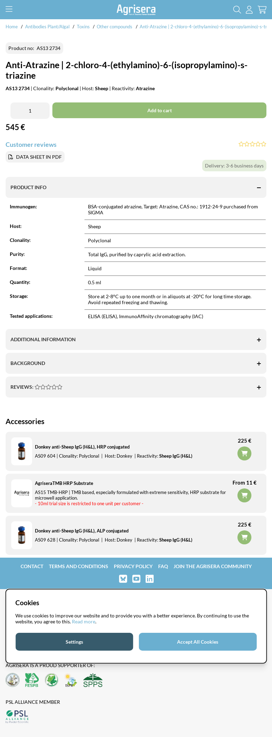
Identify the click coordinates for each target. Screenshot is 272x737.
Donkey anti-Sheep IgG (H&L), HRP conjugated (82, 447)
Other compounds (114, 26)
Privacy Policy (133, 566)
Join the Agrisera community (213, 566)
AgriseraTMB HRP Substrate (64, 483)
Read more (83, 621)
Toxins (83, 26)
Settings (74, 642)
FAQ (163, 566)
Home (12, 26)
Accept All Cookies (197, 642)
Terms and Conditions (78, 566)
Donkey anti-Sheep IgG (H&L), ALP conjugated (81, 531)
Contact (32, 566)
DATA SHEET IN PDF (39, 157)
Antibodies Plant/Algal (48, 26)
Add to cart (244, 495)
